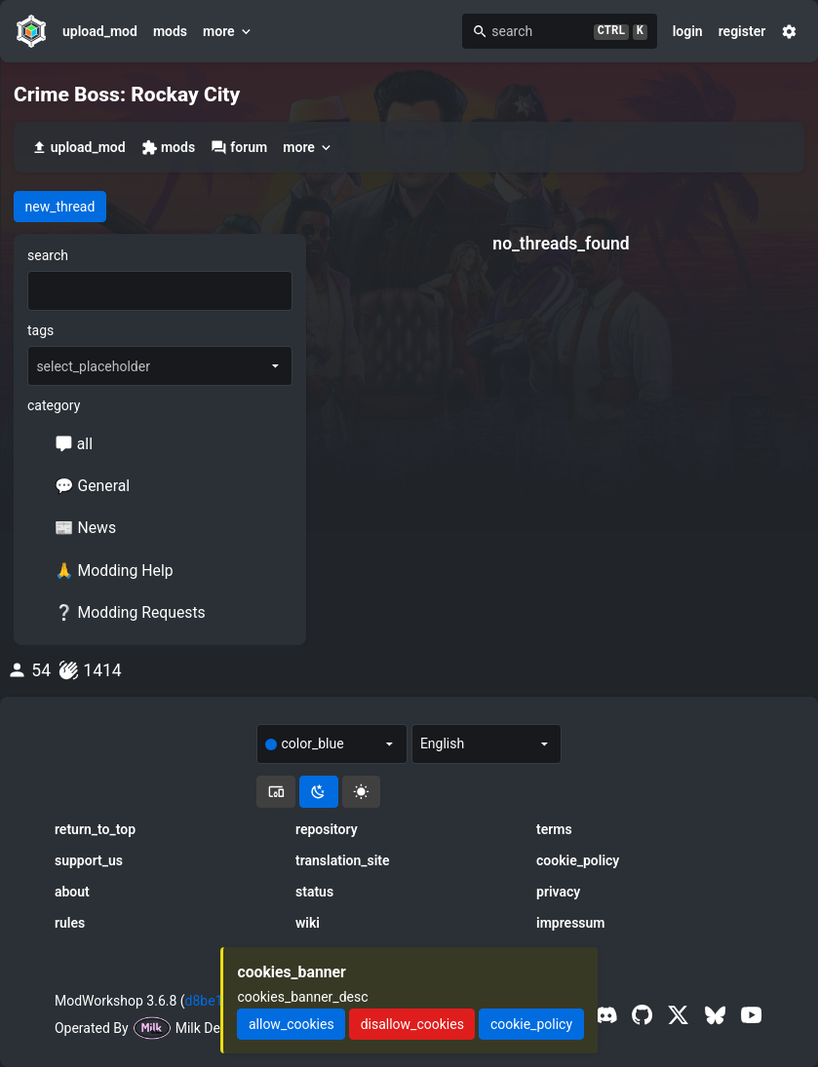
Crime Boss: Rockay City (127, 94)
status (314, 891)
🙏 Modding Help (114, 570)
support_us (89, 860)
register (742, 31)
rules (70, 923)
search (47, 255)
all (74, 444)
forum (239, 147)
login (688, 31)
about (72, 891)
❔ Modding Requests (130, 612)
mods (170, 31)
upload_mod (99, 31)
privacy (558, 891)
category (53, 405)
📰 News (85, 527)
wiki (307, 923)
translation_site (342, 860)
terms (554, 829)
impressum (570, 923)
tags (40, 330)
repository (326, 829)
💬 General (92, 485)
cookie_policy (577, 860)
